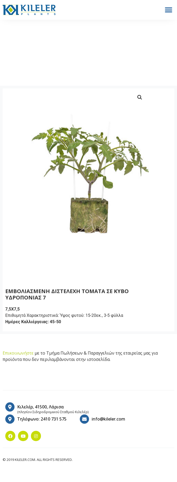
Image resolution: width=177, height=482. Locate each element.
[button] (168, 10)
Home (16, 56)
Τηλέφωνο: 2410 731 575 (42, 419)
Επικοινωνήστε (18, 353)
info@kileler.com (108, 419)
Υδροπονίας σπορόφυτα (48, 56)
